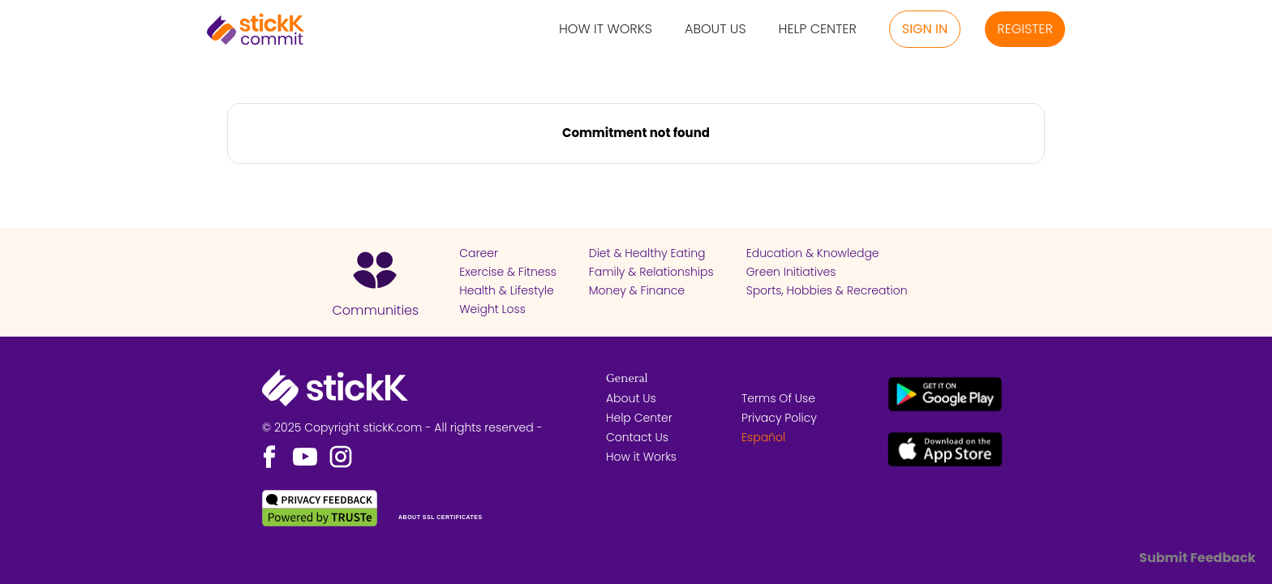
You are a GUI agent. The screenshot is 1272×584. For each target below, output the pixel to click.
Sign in (925, 28)
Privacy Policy (779, 418)
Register (1025, 28)
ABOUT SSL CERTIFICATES (440, 517)
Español (763, 437)
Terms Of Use (778, 398)
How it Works (605, 29)
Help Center (818, 29)
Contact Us (637, 437)
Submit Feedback (1197, 557)
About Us (715, 29)
